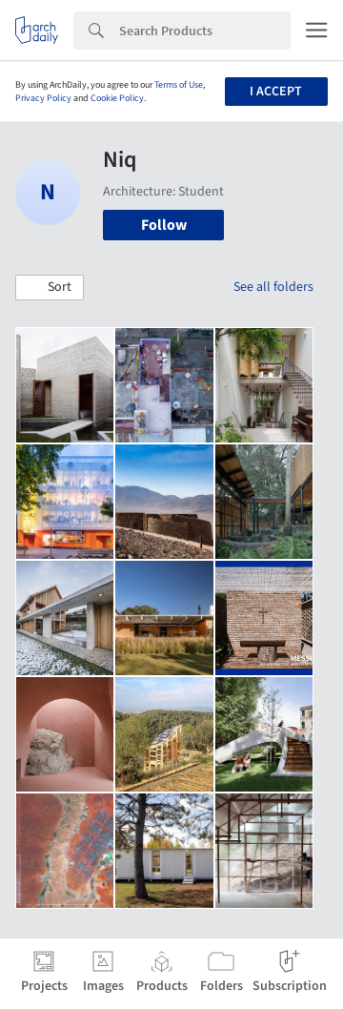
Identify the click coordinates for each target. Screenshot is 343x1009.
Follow (164, 225)
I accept (276, 91)
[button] (49, 288)
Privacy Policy (43, 98)
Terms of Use (178, 85)
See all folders (273, 287)
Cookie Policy (117, 98)
